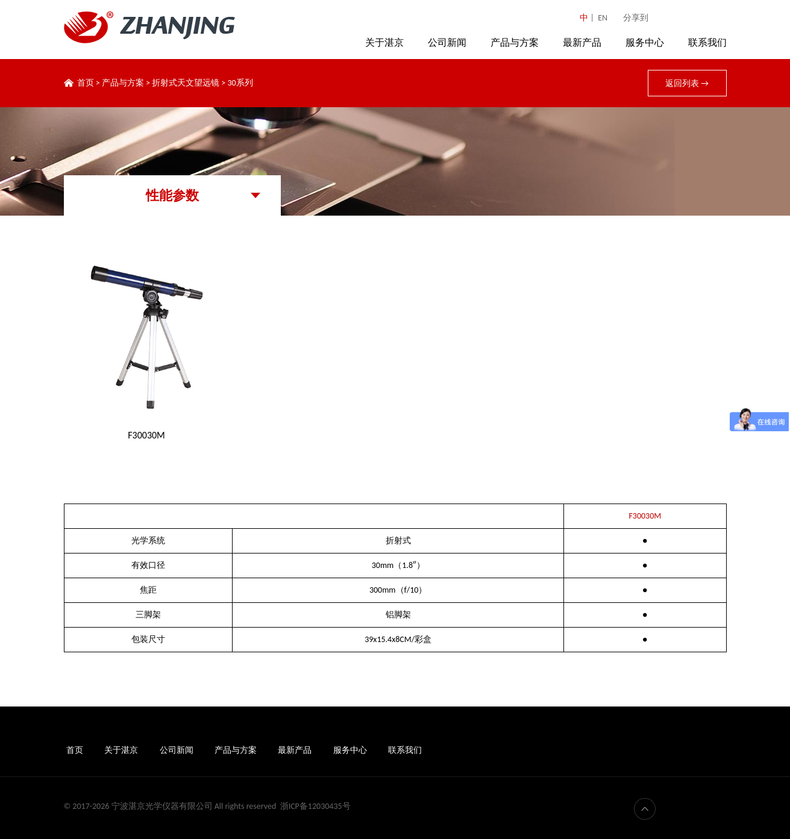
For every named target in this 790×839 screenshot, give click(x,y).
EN (602, 18)
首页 (85, 83)
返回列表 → (687, 83)
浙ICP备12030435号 (315, 806)
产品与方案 (515, 42)
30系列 (239, 83)
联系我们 (707, 42)
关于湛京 (384, 42)
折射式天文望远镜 (185, 83)
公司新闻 (447, 42)
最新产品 (582, 42)
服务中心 (644, 42)
